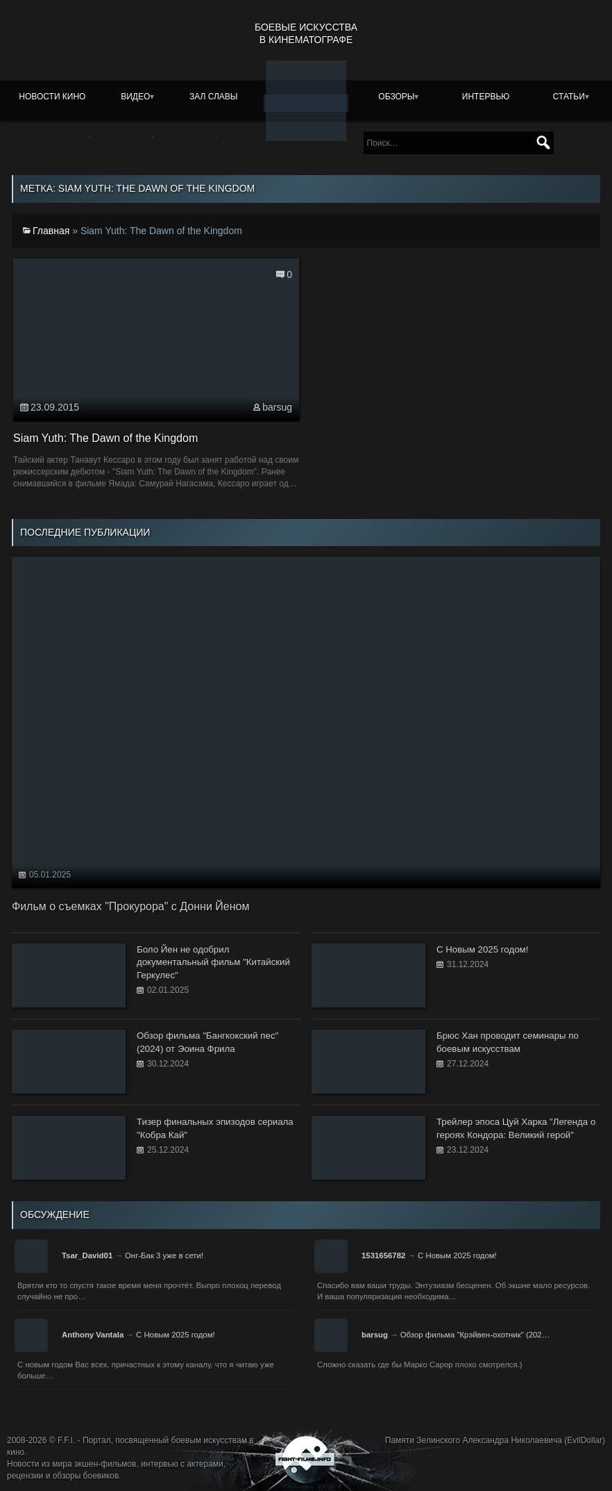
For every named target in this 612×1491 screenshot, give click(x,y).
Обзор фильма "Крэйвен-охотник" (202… (475, 1335)
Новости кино (52, 96)
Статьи (569, 96)
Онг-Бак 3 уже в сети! (164, 1255)
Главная (51, 230)
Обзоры (396, 96)
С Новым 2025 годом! (457, 1255)
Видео (135, 96)
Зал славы (213, 96)
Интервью (486, 96)
